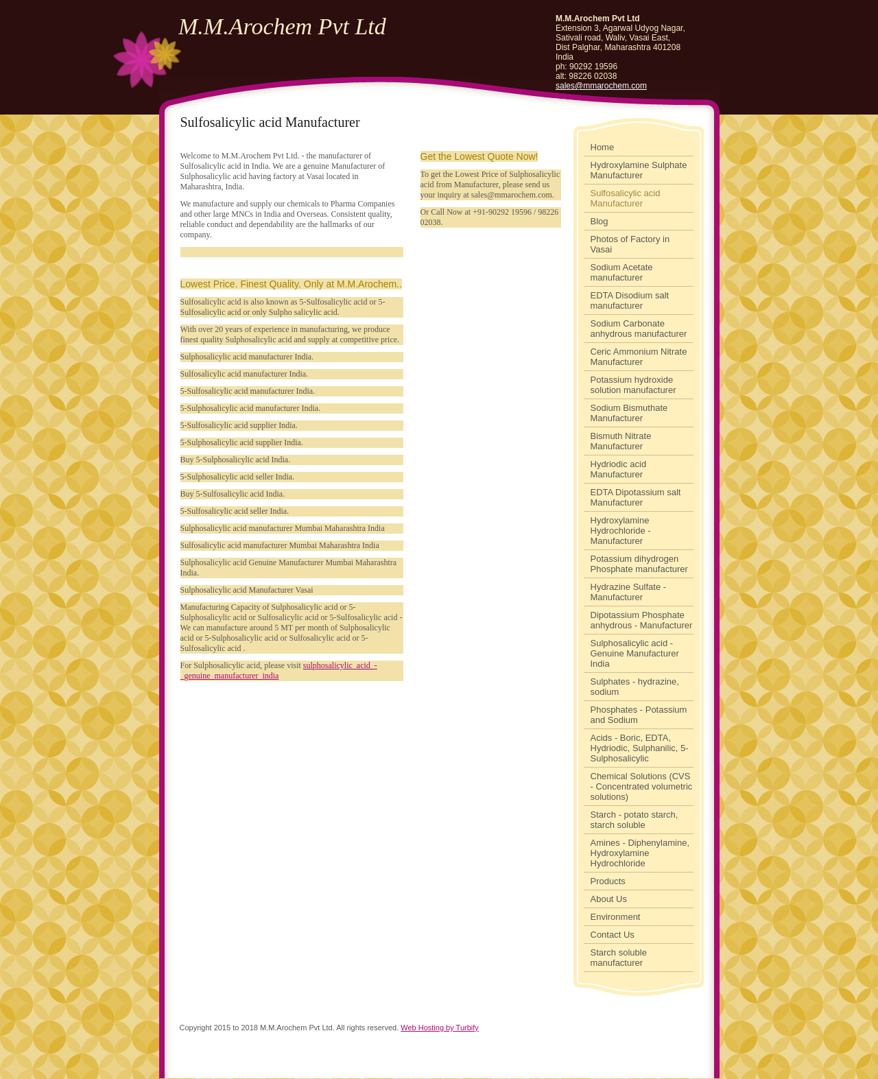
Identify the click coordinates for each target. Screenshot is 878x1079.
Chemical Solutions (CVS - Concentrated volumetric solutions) (642, 786)
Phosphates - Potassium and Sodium (639, 714)
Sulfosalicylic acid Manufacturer (626, 198)
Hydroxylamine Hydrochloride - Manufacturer (621, 530)
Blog (599, 221)
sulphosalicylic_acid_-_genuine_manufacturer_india (278, 670)
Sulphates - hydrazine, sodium (635, 686)
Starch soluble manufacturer (619, 957)
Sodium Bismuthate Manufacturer (629, 413)
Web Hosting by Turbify (440, 1027)
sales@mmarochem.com (601, 86)
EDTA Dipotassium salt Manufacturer (636, 497)
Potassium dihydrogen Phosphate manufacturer (639, 564)
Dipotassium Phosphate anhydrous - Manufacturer (642, 620)
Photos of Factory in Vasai (630, 244)
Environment (616, 917)
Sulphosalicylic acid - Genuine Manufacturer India (635, 653)
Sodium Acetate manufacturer (622, 272)
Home (603, 147)
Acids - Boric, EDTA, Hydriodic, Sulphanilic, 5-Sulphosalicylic (640, 748)
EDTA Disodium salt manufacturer (630, 300)
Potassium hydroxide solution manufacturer (633, 385)
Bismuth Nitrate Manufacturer (621, 441)
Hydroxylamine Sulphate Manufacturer (639, 170)
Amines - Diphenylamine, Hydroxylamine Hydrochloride (640, 853)
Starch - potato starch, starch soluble (634, 819)
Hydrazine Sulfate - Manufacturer (629, 592)
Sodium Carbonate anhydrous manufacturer (639, 328)
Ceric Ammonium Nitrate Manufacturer (639, 356)
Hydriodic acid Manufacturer (619, 469)
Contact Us (612, 934)
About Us (609, 899)
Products (608, 881)
